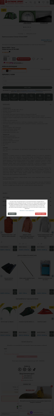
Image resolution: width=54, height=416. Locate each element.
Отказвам (12, 213)
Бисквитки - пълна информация (27, 210)
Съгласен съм (40, 213)
